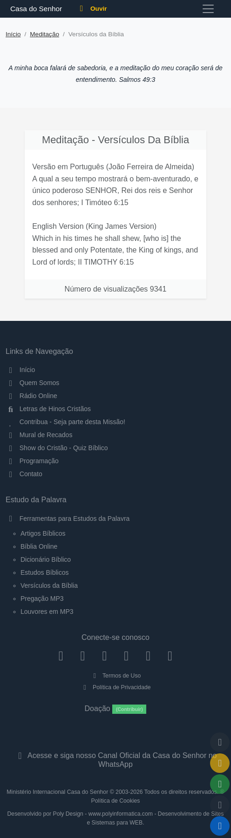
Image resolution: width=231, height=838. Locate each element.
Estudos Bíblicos (44, 572)
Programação (32, 461)
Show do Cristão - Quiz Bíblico (57, 448)
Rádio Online (31, 395)
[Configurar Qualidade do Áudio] (220, 805)
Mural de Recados (39, 435)
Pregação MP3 (42, 598)
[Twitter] (104, 655)
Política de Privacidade (115, 687)
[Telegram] (170, 655)
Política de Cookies (115, 801)
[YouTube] (126, 655)
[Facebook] (61, 655)
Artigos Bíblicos (42, 533)
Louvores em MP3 (47, 611)
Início (13, 34)
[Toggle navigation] (208, 9)
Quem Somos (32, 382)
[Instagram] (83, 655)
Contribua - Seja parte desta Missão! (65, 422)
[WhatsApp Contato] (148, 655)
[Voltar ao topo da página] (220, 742)
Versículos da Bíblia (49, 585)
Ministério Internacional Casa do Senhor (57, 792)
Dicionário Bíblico (45, 559)
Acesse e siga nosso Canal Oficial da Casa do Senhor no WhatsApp (115, 760)
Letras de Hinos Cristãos (48, 408)
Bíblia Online (38, 546)
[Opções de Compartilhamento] (220, 784)
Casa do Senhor (34, 9)
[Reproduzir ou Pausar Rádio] (220, 826)
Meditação (44, 34)
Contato (24, 474)
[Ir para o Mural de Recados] (220, 763)
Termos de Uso (115, 675)
